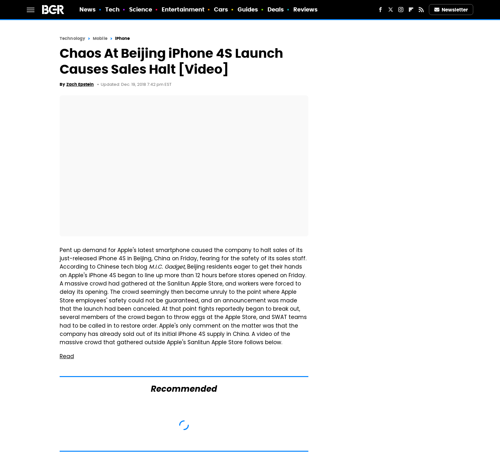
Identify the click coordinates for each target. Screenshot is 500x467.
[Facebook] (380, 9)
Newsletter (451, 10)
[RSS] (421, 9)
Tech (112, 9)
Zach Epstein (80, 84)
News (87, 9)
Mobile (100, 38)
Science (140, 9)
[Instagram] (400, 9)
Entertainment (183, 9)
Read (67, 356)
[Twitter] (390, 9)
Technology (72, 38)
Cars (221, 9)
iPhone (122, 38)
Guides (248, 9)
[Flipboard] (411, 9)
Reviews (305, 9)
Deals (276, 9)
